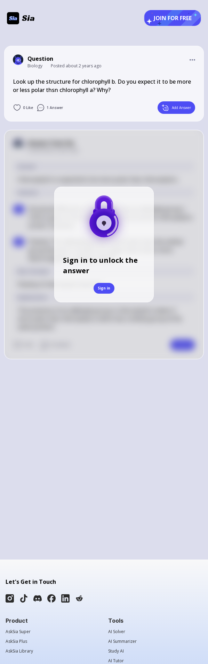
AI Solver (116, 631)
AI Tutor (116, 661)
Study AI (116, 651)
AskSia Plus (16, 641)
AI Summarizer (122, 641)
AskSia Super (18, 631)
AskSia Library (19, 651)
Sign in (104, 288)
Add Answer (176, 107)
